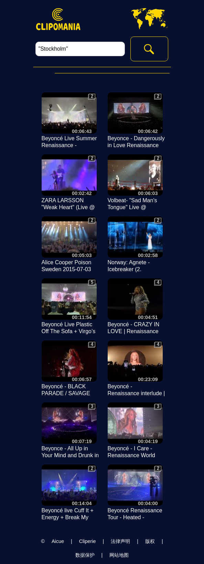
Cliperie (87, 541)
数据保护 (85, 555)
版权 (150, 541)
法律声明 (120, 541)
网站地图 (119, 555)
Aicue (58, 541)
